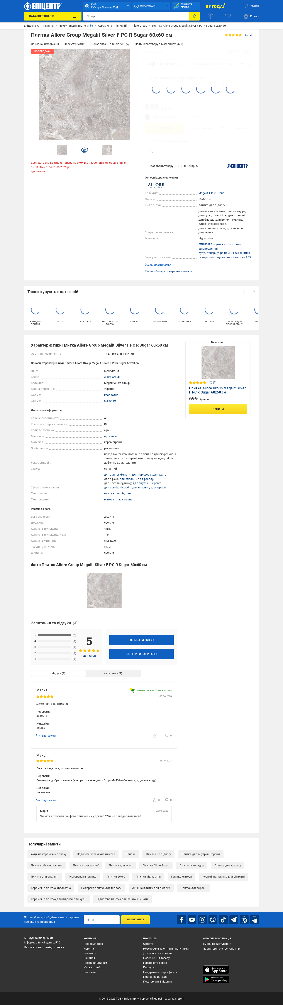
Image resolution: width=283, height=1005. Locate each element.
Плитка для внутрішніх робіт (200, 854)
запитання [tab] (111, 673)
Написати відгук (141, 640)
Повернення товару (156, 958)
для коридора (141, 474)
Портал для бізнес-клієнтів (221, 948)
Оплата (148, 943)
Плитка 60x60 (116, 876)
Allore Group (112, 376)
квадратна (111, 395)
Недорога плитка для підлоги (101, 888)
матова (109, 499)
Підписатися (135, 919)
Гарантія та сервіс (155, 962)
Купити (164, 128)
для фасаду (145, 479)
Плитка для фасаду (227, 865)
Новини (89, 948)
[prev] (244, 292)
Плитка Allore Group (156, 865)
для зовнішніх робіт (117, 487)
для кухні (159, 474)
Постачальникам (95, 962)
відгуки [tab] (56, 673)
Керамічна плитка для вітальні (223, 876)
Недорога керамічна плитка (96, 854)
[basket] (251, 16)
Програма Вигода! (155, 976)
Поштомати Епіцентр (157, 981)
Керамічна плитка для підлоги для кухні (58, 899)
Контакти (90, 953)
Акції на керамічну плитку (48, 854)
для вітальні (140, 487)
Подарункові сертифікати (160, 972)
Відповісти (46, 735)
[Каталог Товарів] (52, 16)
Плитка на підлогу (158, 854)
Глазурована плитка (83, 876)
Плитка (130, 854)
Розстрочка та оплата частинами (166, 948)
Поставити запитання (141, 654)
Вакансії (89, 958)
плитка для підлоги (117, 493)
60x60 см (110, 400)
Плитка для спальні (44, 876)
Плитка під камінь (148, 876)
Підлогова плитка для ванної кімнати (122, 899)
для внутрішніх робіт (147, 483)
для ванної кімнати (117, 474)
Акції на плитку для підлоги (151, 888)
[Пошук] (194, 16)
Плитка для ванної (85, 865)
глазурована (123, 499)
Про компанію (93, 943)
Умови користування (217, 943)
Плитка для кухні (120, 865)
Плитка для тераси (193, 888)
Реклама (90, 972)
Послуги (148, 967)
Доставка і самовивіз (157, 953)
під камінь (111, 436)
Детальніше (38, 171)
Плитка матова (181, 876)
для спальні (128, 479)
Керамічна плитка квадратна (51, 888)
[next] (254, 292)
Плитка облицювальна (47, 865)
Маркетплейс (93, 967)
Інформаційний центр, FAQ (42, 942)
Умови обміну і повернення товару (168, 271)
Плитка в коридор (192, 865)
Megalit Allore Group (191, 77)
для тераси (158, 487)
